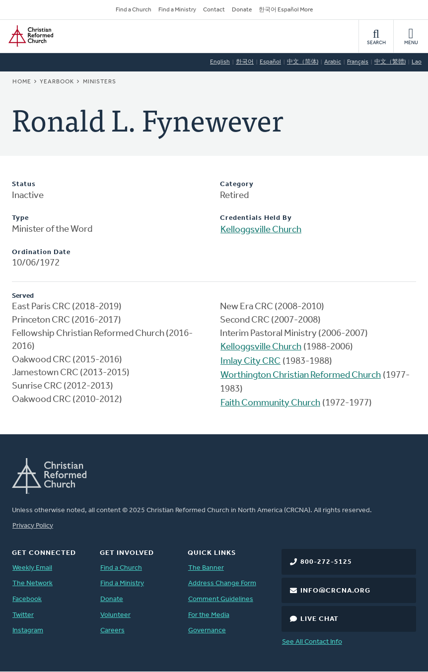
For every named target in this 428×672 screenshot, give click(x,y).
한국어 (245, 62)
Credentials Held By (256, 218)
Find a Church (133, 10)
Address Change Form (222, 583)
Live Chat (319, 619)
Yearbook (57, 82)
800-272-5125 (326, 562)
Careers (112, 630)
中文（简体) (302, 62)
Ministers (99, 82)
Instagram (27, 630)
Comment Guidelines (220, 599)
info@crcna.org (335, 591)
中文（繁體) (390, 62)
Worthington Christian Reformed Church (300, 375)
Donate (242, 10)
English (220, 62)
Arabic (332, 62)
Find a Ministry (177, 10)
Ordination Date (41, 252)
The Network (32, 583)
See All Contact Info (312, 642)
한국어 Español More (286, 10)
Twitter (23, 615)
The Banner (206, 568)
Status (24, 184)
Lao (417, 62)
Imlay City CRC (250, 361)
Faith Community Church (270, 403)
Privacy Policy (32, 526)
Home (21, 82)
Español (270, 62)
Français (357, 62)
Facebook (27, 599)
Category (237, 184)
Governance (207, 630)
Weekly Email (32, 568)
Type (20, 218)
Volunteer (115, 615)
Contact (214, 10)
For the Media (208, 615)
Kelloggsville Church (260, 230)
